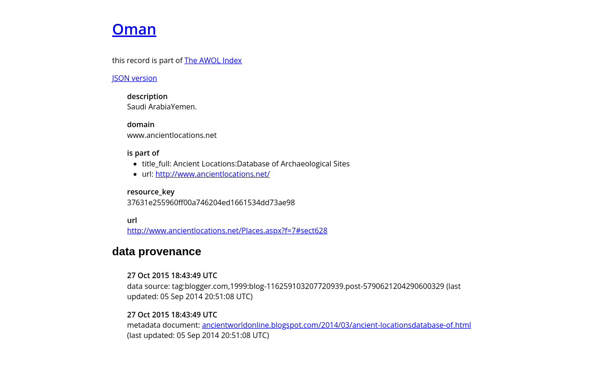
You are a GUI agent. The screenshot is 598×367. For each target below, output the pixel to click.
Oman (134, 29)
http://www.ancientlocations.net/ (213, 174)
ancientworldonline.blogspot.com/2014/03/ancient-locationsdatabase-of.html (336, 325)
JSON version (134, 78)
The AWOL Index (213, 60)
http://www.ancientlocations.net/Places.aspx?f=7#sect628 (227, 230)
